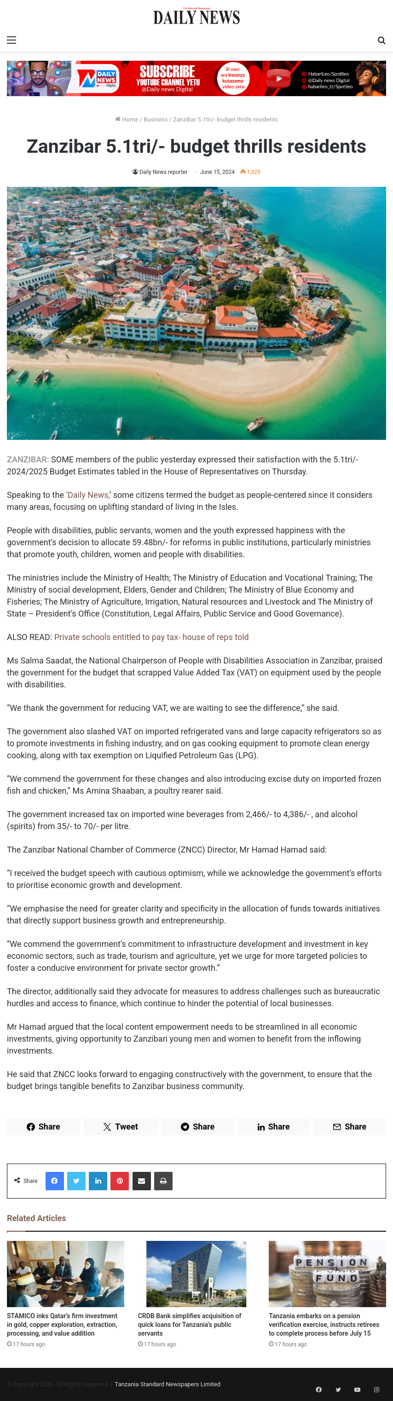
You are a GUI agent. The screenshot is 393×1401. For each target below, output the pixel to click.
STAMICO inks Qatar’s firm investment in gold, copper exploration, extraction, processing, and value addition (62, 1324)
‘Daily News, (87, 495)
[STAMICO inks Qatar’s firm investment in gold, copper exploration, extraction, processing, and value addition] (65, 1274)
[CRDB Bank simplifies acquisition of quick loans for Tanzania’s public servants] (196, 1274)
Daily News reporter (163, 172)
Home (126, 119)
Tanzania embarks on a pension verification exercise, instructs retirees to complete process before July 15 (324, 1324)
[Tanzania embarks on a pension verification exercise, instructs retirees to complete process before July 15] (327, 1274)
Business (156, 119)
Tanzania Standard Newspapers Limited (167, 1384)
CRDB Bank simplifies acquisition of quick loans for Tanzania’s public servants (190, 1324)
